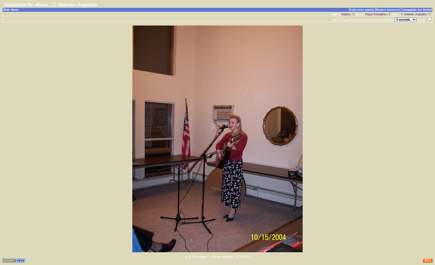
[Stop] (336, 20)
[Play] (343, 20)
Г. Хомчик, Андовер (416, 14)
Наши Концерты (378, 14)
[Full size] (378, 20)
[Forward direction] (359, 20)
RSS (427, 260)
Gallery (348, 14)
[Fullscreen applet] (361, 9)
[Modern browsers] (387, 9)
